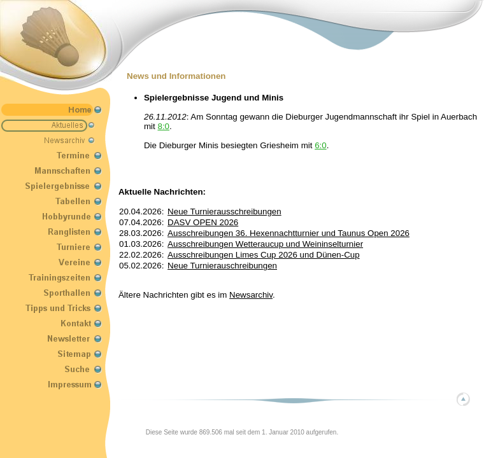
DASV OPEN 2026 (202, 222)
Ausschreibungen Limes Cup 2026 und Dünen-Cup (263, 255)
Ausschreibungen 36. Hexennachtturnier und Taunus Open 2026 (288, 233)
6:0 (321, 145)
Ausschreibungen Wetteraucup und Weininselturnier (265, 244)
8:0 (163, 126)
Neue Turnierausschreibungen (224, 211)
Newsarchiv (251, 295)
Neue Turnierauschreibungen (222, 265)
